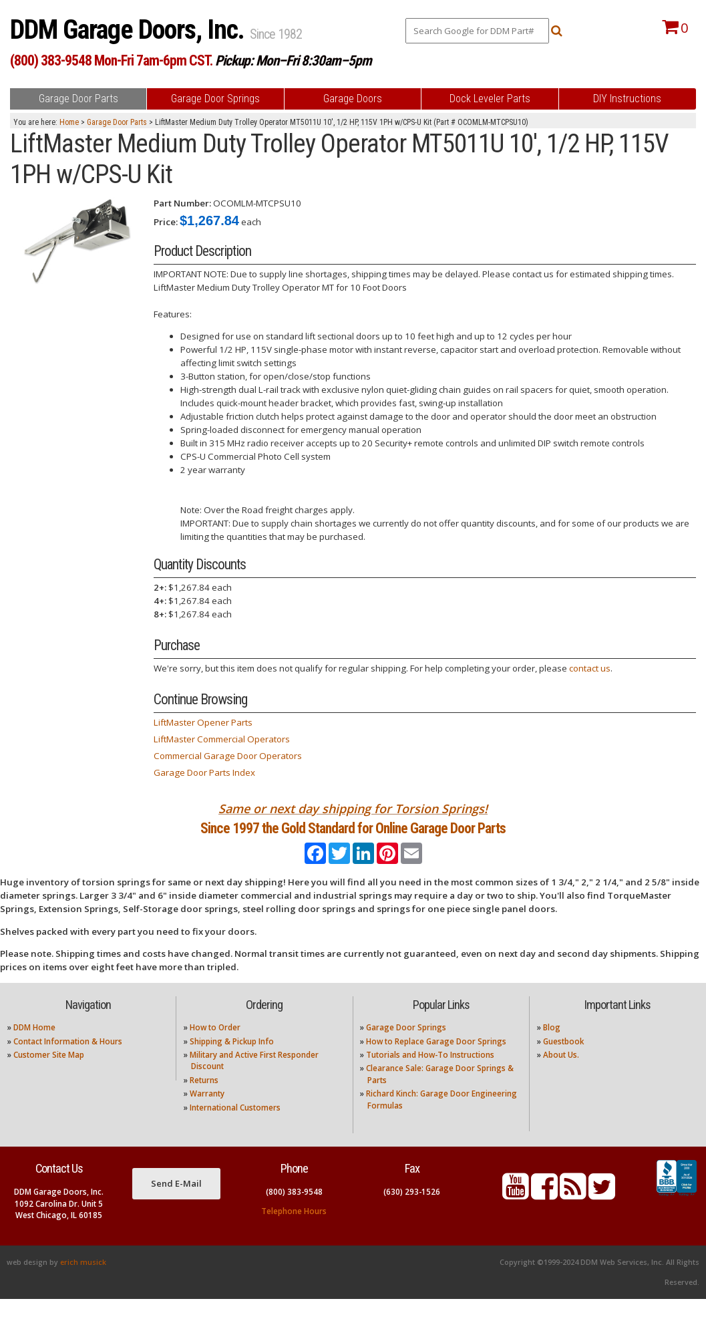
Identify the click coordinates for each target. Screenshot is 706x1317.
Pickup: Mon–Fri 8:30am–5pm (293, 60)
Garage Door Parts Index (204, 772)
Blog (551, 1045)
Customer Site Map (48, 1073)
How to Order (215, 1045)
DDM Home (34, 1045)
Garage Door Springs (406, 1045)
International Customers (235, 1125)
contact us (589, 668)
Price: (166, 222)
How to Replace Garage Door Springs (436, 1059)
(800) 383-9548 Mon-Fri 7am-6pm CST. (111, 60)
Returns (204, 1097)
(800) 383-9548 (294, 1210)
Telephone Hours (294, 1229)
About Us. (561, 1073)
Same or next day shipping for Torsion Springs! (353, 808)
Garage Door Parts (117, 122)
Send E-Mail (176, 1201)
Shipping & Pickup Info (232, 1059)
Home (69, 122)
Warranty (207, 1112)
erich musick (83, 1280)
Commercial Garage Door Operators (228, 756)
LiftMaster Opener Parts (203, 722)
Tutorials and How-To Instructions (430, 1073)
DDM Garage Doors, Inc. (130, 29)
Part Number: (182, 203)
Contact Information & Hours (67, 1059)
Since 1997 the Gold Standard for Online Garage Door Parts (353, 837)
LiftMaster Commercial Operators (222, 739)
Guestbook (563, 1059)
